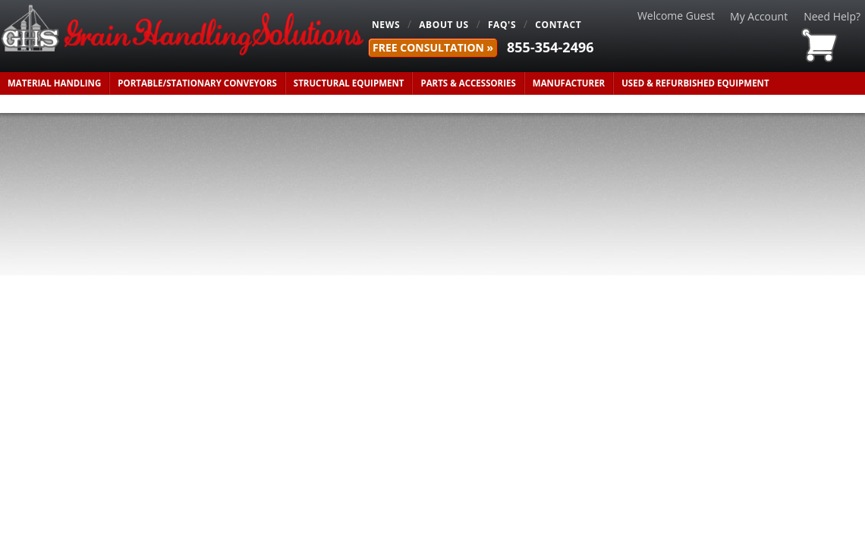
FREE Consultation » (433, 47)
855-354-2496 (550, 47)
